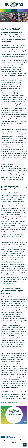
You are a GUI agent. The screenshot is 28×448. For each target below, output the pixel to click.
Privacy (13, 440)
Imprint (5, 440)
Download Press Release (9, 403)
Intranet (14, 442)
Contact (22, 440)
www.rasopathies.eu (7, 283)
